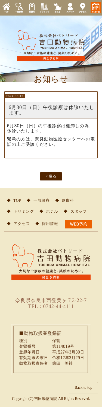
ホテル (52, 211)
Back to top (83, 387)
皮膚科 (68, 200)
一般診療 (41, 200)
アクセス (22, 224)
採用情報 (50, 224)
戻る (51, 176)
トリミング (24, 211)
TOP (17, 200)
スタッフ (78, 211)
